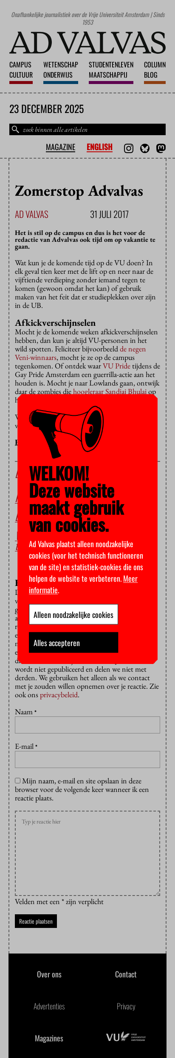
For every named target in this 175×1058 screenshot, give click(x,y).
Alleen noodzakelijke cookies (73, 614)
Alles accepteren (57, 642)
